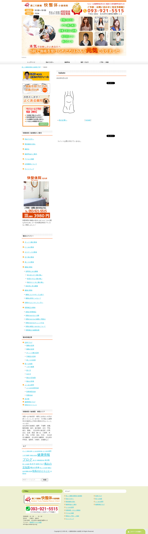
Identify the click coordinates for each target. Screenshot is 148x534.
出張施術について (31, 164)
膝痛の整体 (28, 290)
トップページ (31, 62)
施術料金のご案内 (31, 154)
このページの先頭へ (136, 531)
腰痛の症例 (30, 345)
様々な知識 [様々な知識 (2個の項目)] (25, 464)
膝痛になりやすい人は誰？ (35, 294)
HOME (87, 120)
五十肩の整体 (29, 257)
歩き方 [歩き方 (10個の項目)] (32, 464)
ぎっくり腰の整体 (31, 242)
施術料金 (67, 62)
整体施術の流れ (30, 144)
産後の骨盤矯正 (31, 312)
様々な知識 (28, 364)
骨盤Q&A (29, 395)
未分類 (27, 399)
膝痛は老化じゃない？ (33, 298)
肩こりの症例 (31, 360)
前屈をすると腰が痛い (34, 279)
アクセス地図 (29, 159)
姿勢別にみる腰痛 (32, 271)
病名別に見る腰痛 (32, 286)
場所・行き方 (84, 62)
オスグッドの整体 (31, 252)
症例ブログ (28, 342)
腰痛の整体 (28, 267)
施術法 (27, 149)
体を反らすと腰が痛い (34, 275)
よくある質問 (29, 385)
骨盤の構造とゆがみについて (36, 326)
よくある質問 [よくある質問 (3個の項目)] (47, 451)
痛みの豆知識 (31, 378)
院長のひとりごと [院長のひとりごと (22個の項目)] (41, 471)
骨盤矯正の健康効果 (32, 330)
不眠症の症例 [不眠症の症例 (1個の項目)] (33, 455)
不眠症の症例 (31, 356)
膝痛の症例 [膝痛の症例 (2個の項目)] (28, 471)
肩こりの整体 (29, 262)
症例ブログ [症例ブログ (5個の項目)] (40, 464)
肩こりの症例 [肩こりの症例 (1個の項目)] (43, 467)
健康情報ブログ (30, 402)
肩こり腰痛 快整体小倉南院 (74, 496)
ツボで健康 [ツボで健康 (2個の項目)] (25, 455)
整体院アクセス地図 (36, 522)
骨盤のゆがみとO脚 (32, 315)
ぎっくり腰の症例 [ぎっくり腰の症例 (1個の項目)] (27, 451)
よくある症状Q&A (32, 388)
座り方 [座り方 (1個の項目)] (34, 460)
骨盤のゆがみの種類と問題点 (36, 319)
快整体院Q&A (31, 391)
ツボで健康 (30, 367)
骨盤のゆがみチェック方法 (35, 323)
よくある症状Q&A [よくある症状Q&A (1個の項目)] (37, 451)
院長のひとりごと (31, 405)
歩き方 (28, 374)
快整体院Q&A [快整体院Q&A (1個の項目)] (40, 460)
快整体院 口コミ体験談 (73, 510)
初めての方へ (49, 62)
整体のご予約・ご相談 (72, 516)
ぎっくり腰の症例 (32, 353)
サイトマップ (29, 169)
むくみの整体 (29, 247)
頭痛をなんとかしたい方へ (34, 302)
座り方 (28, 370)
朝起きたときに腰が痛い (35, 282)
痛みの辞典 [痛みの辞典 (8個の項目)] (35, 468)
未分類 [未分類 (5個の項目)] (47, 460)
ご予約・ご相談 (104, 62)
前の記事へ (63, 120)
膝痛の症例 (30, 349)
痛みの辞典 (30, 381)
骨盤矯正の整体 (30, 307)
